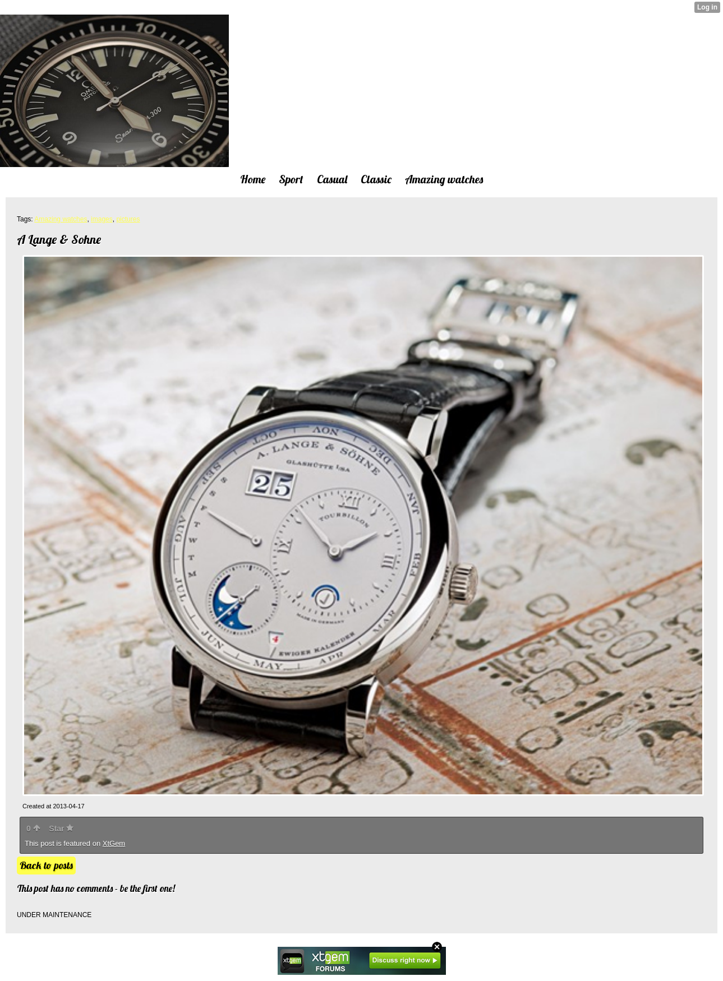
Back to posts (46, 865)
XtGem (114, 843)
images (102, 219)
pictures (128, 219)
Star (61, 828)
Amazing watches (60, 219)
